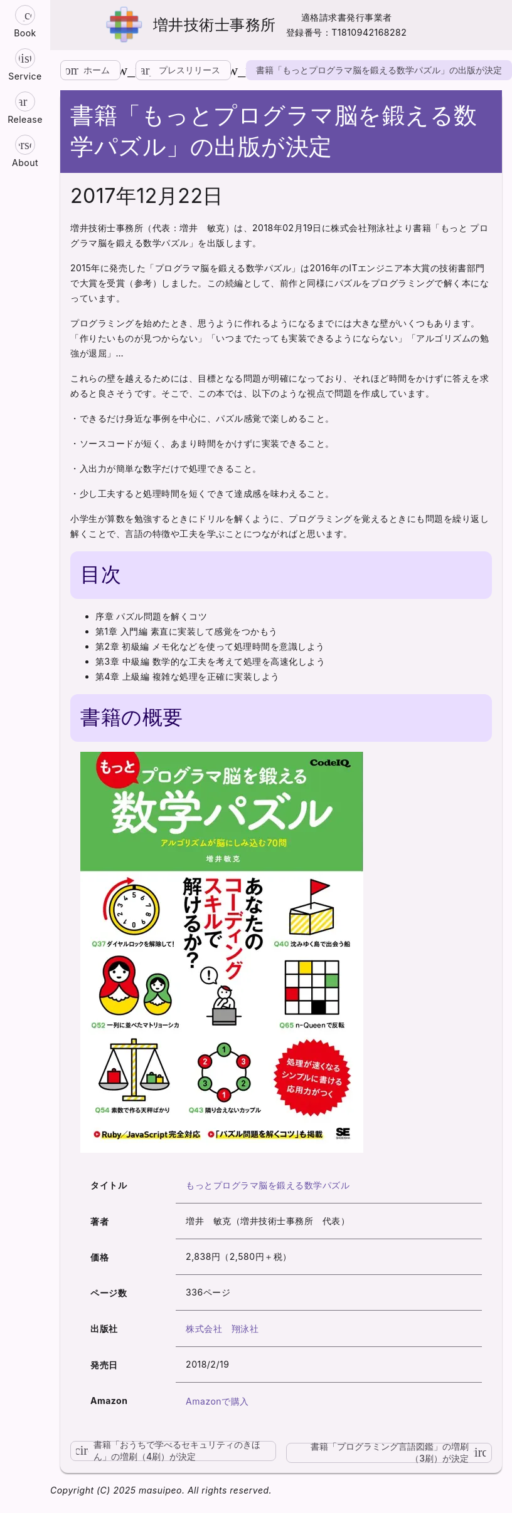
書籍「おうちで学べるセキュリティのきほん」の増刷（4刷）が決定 (165, 1451)
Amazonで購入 (217, 1401)
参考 (143, 283)
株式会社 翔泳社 (222, 1328)
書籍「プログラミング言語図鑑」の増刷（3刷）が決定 (401, 1453)
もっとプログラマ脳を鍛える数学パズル (267, 1185)
